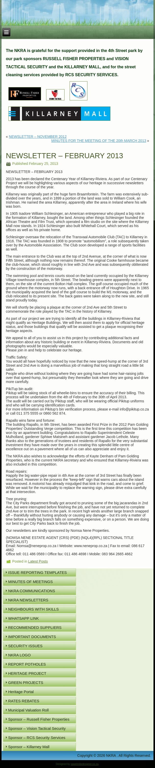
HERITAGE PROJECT (27, 673)
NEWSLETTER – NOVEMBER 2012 (38, 137)
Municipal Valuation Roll (28, 710)
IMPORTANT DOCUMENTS (32, 636)
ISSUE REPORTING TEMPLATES (37, 572)
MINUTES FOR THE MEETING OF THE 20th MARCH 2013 (98, 141)
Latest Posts (38, 561)
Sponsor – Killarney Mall (28, 747)
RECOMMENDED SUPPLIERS (34, 627)
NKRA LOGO (19, 655)
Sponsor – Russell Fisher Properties (38, 719)
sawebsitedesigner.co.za (84, 764)
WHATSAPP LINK (23, 618)
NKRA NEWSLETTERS (28, 600)
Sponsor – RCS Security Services (36, 737)
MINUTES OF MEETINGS (30, 581)
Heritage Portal (21, 692)
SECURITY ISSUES (25, 646)
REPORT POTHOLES (27, 664)
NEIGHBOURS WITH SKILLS (33, 609)
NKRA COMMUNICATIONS (31, 591)
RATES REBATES (23, 701)
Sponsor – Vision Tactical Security (37, 728)
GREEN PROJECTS (25, 682)
